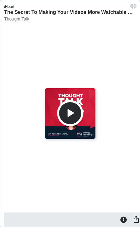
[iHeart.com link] (133, 8)
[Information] (123, 219)
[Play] (70, 113)
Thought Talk (16, 18)
